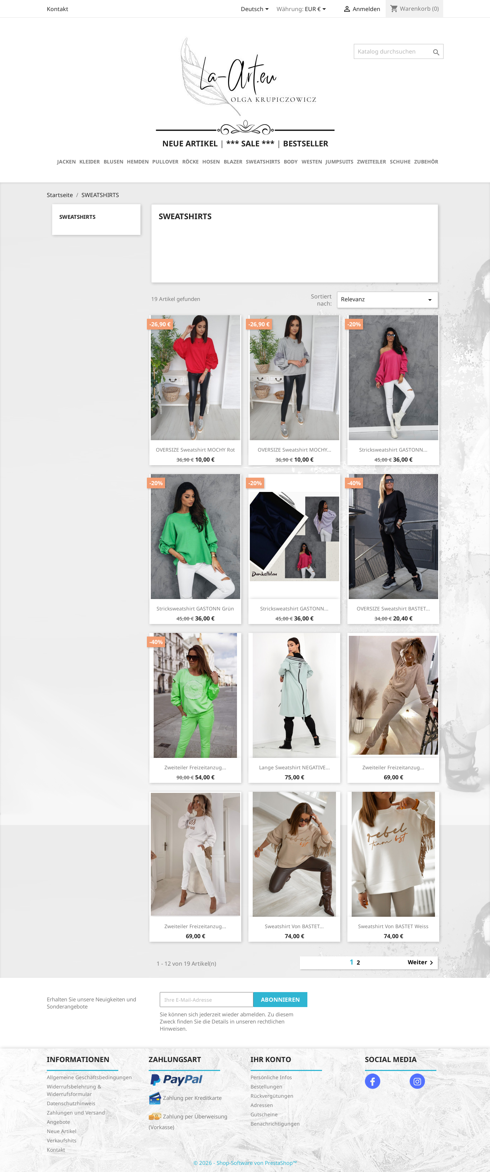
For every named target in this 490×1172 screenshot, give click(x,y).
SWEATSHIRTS (263, 161)
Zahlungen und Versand (76, 1112)
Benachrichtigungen (275, 1123)
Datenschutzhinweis (71, 1103)
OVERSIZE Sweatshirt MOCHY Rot (195, 449)
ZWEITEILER (371, 161)
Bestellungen (266, 1086)
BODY (291, 161)
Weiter (422, 963)
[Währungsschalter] (316, 9)
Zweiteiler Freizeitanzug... (195, 767)
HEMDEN (138, 161)
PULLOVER (165, 161)
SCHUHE (400, 161)
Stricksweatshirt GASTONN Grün (195, 608)
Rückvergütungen (272, 1095)
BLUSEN (113, 161)
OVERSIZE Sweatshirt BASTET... (393, 608)
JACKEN (66, 161)
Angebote (58, 1121)
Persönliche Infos (271, 1077)
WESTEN (312, 161)
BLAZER (233, 161)
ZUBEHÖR (426, 161)
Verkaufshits (61, 1140)
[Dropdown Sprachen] (256, 9)
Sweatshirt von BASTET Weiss (393, 926)
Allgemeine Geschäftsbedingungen (89, 1077)
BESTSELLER (305, 143)
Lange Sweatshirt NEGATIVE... (294, 767)
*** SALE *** (250, 143)
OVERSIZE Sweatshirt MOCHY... (294, 449)
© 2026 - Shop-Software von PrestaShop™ (245, 1162)
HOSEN (211, 161)
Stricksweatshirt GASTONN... (393, 449)
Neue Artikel (61, 1131)
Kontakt (57, 9)
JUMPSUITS (339, 161)
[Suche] (399, 51)
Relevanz (387, 299)
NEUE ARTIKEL (190, 143)
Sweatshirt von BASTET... (294, 926)
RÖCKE (190, 161)
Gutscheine (264, 1114)
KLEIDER (89, 161)
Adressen (262, 1105)
